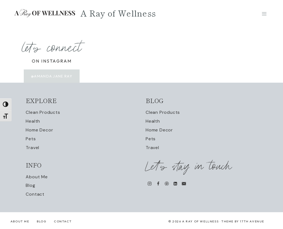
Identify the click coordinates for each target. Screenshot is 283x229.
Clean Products (43, 112)
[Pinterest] (167, 183)
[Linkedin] (175, 183)
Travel (32, 147)
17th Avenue (252, 221)
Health (33, 121)
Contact (35, 194)
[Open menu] (264, 13)
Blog (30, 185)
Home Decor (39, 130)
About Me (37, 177)
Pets (31, 139)
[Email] (184, 183)
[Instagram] (150, 183)
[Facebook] (158, 183)
